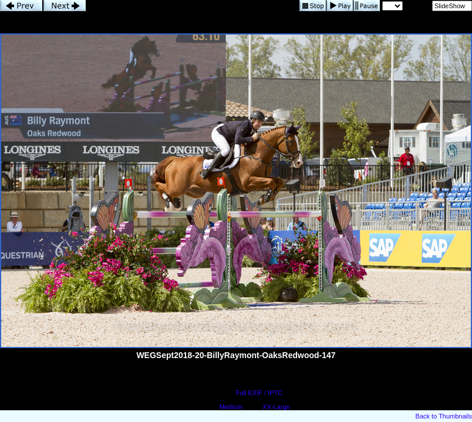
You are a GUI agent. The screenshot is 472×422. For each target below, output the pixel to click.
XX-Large (275, 406)
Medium (231, 406)
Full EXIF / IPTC (259, 392)
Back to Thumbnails (444, 416)
